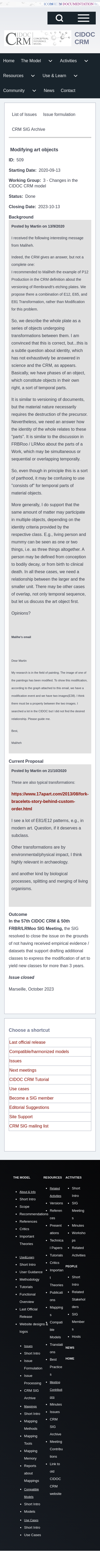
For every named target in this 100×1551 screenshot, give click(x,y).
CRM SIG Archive (55, 1426)
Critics (24, 1229)
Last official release (27, 1042)
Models (29, 1512)
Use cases (19, 1089)
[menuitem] (9, 60)
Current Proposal (26, 761)
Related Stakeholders (78, 1299)
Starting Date (22, 170)
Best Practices (56, 1366)
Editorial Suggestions (29, 1107)
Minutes (56, 1404)
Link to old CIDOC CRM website (56, 1479)
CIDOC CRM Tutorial (29, 1079)
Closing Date (22, 206)
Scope (24, 1207)
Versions (56, 1203)
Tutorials (26, 1287)
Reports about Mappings (31, 1473)
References (28, 1221)
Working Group (24, 180)
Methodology (29, 1279)
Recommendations (34, 1214)
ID (11, 160)
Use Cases (32, 1535)
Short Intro (28, 1199)
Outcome (18, 914)
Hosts (76, 1337)
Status (15, 196)
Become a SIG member (31, 1098)
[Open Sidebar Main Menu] (83, 18)
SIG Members (78, 1321)
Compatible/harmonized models (39, 1051)
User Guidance (31, 1272)
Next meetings (22, 1070)
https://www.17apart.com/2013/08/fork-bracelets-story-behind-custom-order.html (50, 801)
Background (21, 217)
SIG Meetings (78, 1210)
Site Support (21, 1116)
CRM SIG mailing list (29, 1126)
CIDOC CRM (85, 38)
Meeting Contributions (56, 1449)
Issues (15, 1061)
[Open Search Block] (59, 18)
